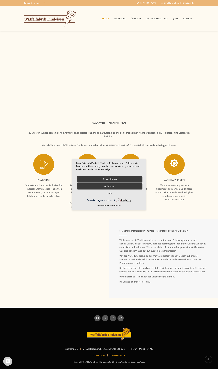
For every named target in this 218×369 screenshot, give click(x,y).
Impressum (101, 205)
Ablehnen (109, 186)
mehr (110, 193)
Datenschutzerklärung (113, 205)
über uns (136, 18)
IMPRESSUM (99, 355)
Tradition (43, 180)
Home (105, 18)
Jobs (175, 18)
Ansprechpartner (157, 18)
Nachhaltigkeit (174, 180)
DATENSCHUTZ (117, 355)
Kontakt (188, 18)
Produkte (120, 18)
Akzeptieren (110, 179)
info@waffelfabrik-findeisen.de (179, 3)
